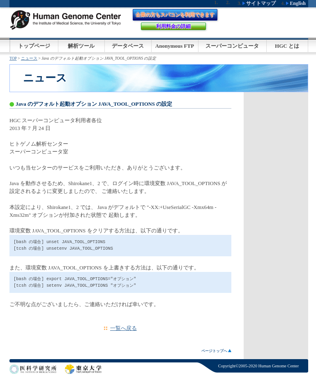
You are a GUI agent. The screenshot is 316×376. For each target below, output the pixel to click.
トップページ (34, 46)
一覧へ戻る (123, 328)
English (296, 3)
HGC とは (287, 46)
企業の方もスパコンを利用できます (175, 15)
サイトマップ (259, 3)
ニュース (29, 58)
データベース (128, 46)
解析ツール (81, 46)
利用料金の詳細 (173, 26)
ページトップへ (216, 351)
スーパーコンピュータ (232, 46)
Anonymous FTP (174, 46)
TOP (13, 58)
